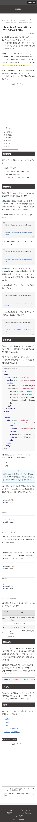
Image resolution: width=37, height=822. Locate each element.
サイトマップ (18, 815)
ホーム (10, 810)
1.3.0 (7, 719)
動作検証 (9, 138)
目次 (7, 128)
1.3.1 (7, 722)
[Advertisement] (18, 104)
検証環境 (9, 132)
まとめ (8, 143)
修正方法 (9, 140)
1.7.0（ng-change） (12, 731)
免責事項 (9, 813)
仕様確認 (9, 135)
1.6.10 (7, 725)
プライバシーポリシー (27, 810)
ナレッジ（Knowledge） (9, 739)
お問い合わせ (27, 813)
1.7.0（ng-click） (11, 728)
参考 (7, 146)
